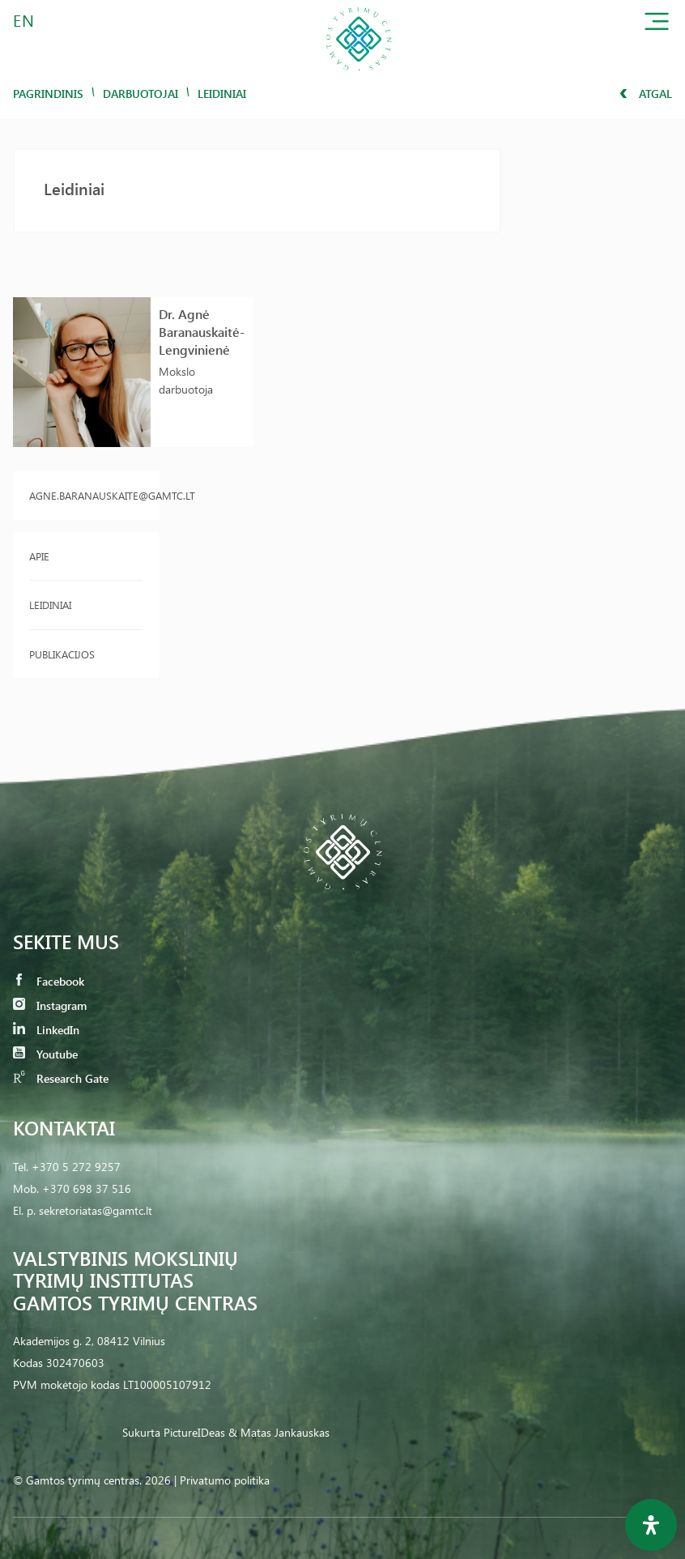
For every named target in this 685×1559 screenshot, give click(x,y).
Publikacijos (62, 654)
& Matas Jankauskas (279, 1432)
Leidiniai (50, 604)
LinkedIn (46, 1029)
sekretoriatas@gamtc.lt (95, 1210)
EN (24, 20)
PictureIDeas (194, 1432)
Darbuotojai (140, 93)
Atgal (645, 93)
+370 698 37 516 (86, 1188)
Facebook (48, 981)
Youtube (45, 1054)
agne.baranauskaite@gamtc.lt (86, 495)
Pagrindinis (48, 93)
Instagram (50, 1005)
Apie (39, 556)
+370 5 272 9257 (76, 1166)
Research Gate (60, 1078)
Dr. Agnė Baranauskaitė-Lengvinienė (202, 331)
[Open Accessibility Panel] (651, 1525)
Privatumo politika (225, 1480)
